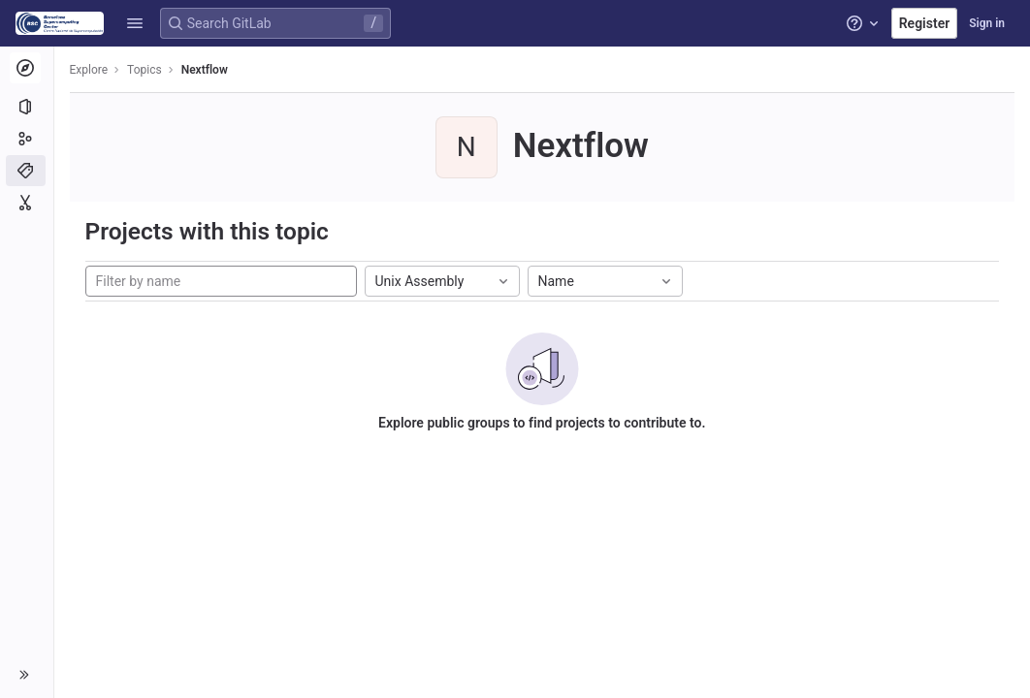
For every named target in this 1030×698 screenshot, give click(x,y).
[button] (134, 23)
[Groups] (27, 138)
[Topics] (27, 170)
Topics (145, 70)
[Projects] (27, 106)
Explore (89, 70)
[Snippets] (27, 202)
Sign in (987, 23)
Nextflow (204, 70)
